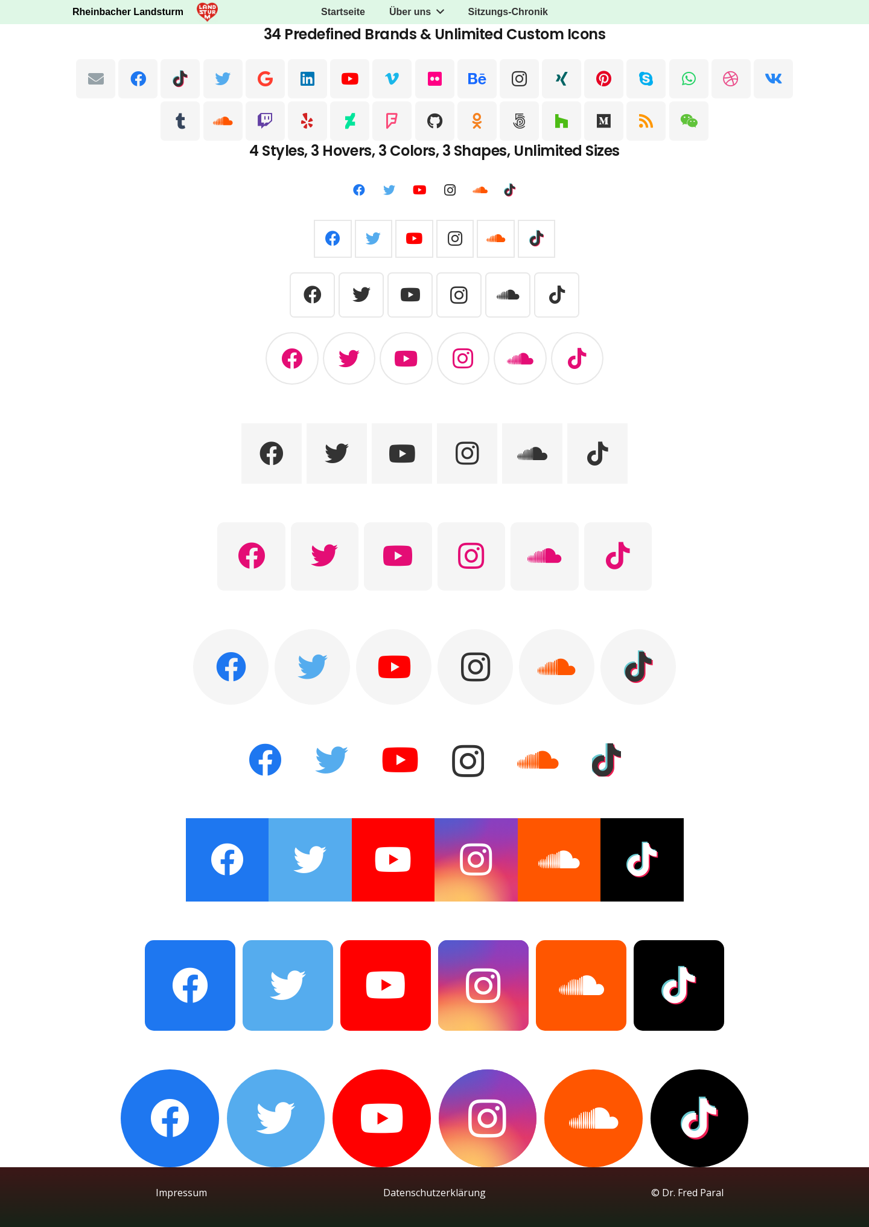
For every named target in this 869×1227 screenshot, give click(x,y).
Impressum (181, 1192)
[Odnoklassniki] (477, 121)
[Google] (265, 78)
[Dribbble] (731, 78)
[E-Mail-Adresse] (95, 78)
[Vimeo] (392, 78)
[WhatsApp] (688, 78)
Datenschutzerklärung (434, 1192)
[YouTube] (349, 78)
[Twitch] (265, 121)
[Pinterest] (603, 78)
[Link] (207, 12)
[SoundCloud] (223, 121)
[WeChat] (688, 121)
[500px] (519, 121)
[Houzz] (561, 121)
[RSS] (646, 121)
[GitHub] (434, 121)
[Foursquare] (392, 121)
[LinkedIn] (307, 78)
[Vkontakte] (773, 78)
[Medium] (603, 121)
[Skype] (646, 78)
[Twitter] (223, 78)
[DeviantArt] (349, 121)
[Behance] (477, 78)
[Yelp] (307, 121)
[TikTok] (180, 78)
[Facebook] (138, 78)
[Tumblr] (180, 121)
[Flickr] (434, 78)
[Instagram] (519, 78)
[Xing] (561, 78)
